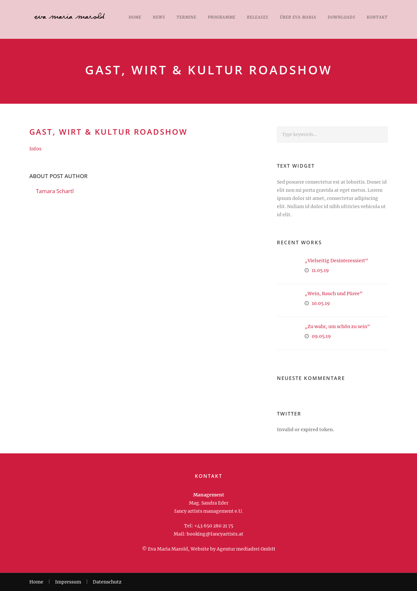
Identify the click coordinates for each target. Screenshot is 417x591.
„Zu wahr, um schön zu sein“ (337, 326)
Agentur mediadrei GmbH (246, 549)
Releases (257, 17)
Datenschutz (107, 582)
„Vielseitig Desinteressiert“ (336, 261)
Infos (35, 149)
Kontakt (377, 17)
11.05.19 (320, 270)
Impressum (68, 582)
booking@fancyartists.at (215, 534)
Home (135, 17)
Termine (186, 17)
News (159, 17)
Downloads (341, 17)
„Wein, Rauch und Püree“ (334, 293)
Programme (222, 17)
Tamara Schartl (55, 191)
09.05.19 (321, 336)
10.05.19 (321, 303)
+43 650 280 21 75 (213, 526)
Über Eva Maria (298, 17)
